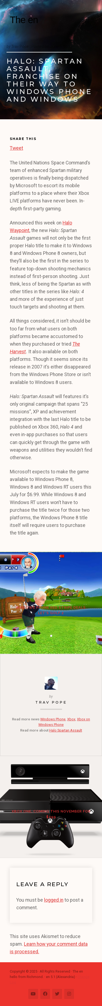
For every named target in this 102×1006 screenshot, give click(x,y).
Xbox (71, 719)
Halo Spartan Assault (65, 730)
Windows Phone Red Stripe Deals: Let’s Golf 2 (51, 610)
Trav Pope (51, 702)
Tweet (16, 147)
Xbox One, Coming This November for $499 (51, 814)
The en (24, 19)
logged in (53, 900)
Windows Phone (53, 719)
